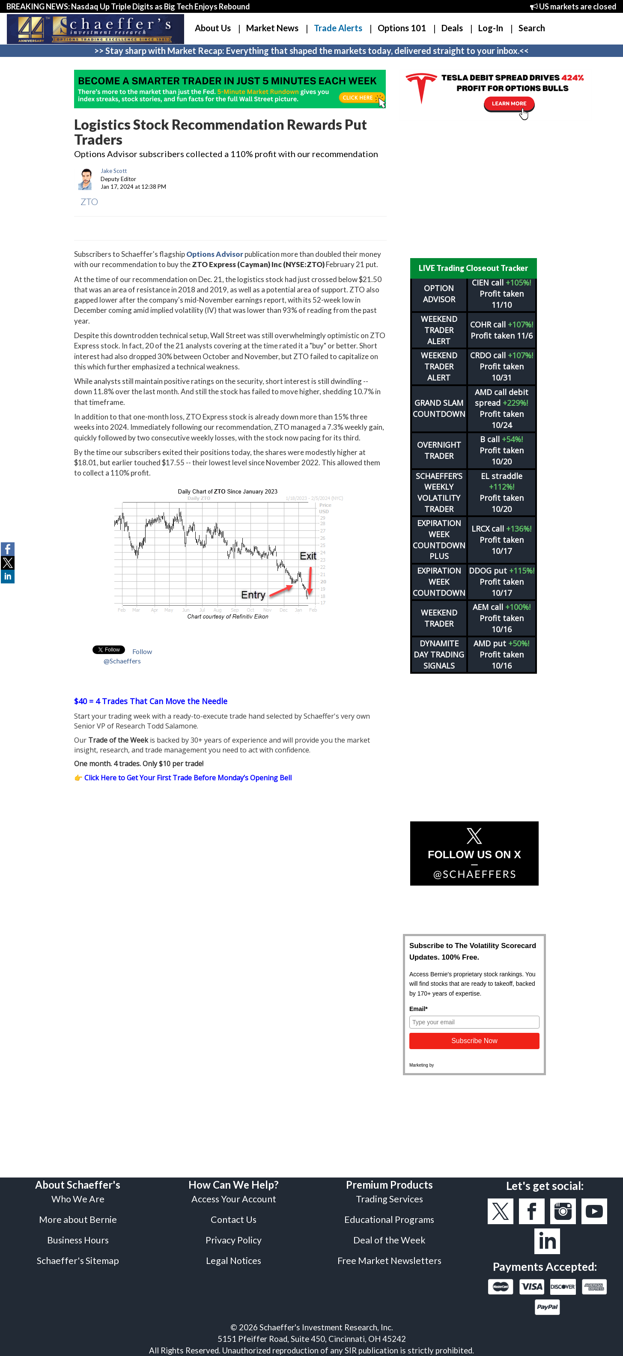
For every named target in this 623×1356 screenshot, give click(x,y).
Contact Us (233, 1219)
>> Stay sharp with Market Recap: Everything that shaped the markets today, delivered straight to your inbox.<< (311, 50)
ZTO (89, 201)
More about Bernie (78, 1219)
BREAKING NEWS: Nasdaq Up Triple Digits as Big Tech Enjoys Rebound (128, 6)
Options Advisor (214, 254)
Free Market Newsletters (389, 1260)
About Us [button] (213, 28)
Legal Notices (233, 1260)
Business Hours (78, 1240)
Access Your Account (233, 1198)
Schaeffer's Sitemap (78, 1260)
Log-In (490, 28)
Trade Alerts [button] (338, 28)
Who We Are (77, 1198)
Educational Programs (389, 1219)
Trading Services (389, 1198)
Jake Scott (114, 170)
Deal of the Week (389, 1240)
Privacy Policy (234, 1240)
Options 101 (402, 28)
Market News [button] (272, 28)
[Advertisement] (474, 190)
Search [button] (532, 28)
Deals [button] (452, 28)
